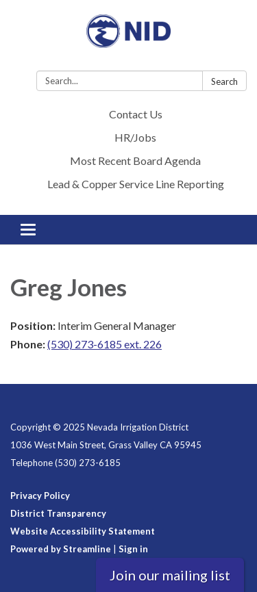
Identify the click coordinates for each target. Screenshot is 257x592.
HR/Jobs (135, 137)
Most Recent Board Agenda (135, 160)
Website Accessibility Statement (82, 531)
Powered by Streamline (60, 548)
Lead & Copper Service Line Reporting (135, 183)
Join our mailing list (170, 575)
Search (224, 81)
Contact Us (135, 113)
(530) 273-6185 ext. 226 (104, 343)
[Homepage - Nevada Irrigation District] (128, 38)
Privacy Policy (40, 495)
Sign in (133, 548)
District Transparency (58, 513)
